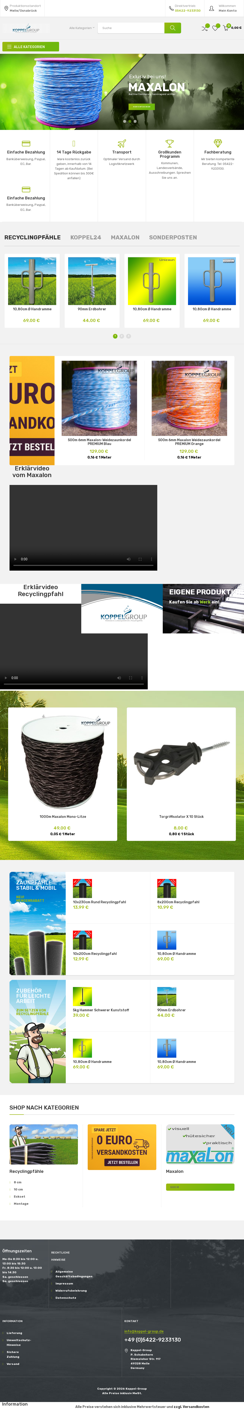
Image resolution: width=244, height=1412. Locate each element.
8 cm (17, 1182)
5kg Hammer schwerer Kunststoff (101, 1010)
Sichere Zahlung (13, 1354)
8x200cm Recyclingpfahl (178, 902)
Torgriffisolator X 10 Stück (181, 817)
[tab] (32, 237)
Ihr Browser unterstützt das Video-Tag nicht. (83, 528)
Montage (21, 1203)
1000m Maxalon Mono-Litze (63, 817)
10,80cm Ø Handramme (32, 309)
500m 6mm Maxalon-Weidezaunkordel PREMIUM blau (99, 442)
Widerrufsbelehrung (68, 1290)
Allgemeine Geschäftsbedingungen (68, 1274)
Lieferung (14, 1333)
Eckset (19, 1196)
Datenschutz (66, 1297)
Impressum (64, 1283)
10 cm (18, 1189)
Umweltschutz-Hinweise (19, 1342)
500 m (174, 1187)
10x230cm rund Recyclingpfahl (99, 902)
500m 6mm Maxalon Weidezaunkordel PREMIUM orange (189, 442)
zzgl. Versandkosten (191, 1407)
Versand (13, 1364)
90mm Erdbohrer (92, 309)
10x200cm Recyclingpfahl (95, 954)
